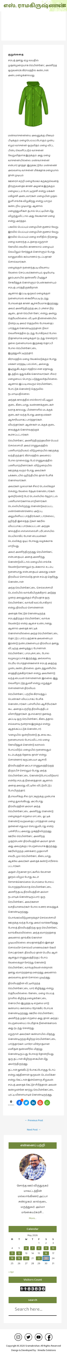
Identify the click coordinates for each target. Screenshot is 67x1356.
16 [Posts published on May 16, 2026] (46, 1252)
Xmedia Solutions (47, 1350)
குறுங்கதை (33, 28)
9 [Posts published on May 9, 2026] (46, 1247)
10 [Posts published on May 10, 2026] (53, 1247)
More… (32, 1217)
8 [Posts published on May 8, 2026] (39, 1247)
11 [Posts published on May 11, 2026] (12, 1252)
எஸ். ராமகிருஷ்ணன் (24, 6)
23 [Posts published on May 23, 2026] (46, 1258)
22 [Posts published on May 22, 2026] (39, 1258)
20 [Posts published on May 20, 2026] (26, 1258)
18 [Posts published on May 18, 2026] (12, 1258)
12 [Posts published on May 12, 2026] (19, 1252)
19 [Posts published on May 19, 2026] (19, 1258)
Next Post (34, 1129)
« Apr (11, 1271)
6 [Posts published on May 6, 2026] (26, 1247)
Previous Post (34, 1120)
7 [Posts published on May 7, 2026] (32, 1247)
